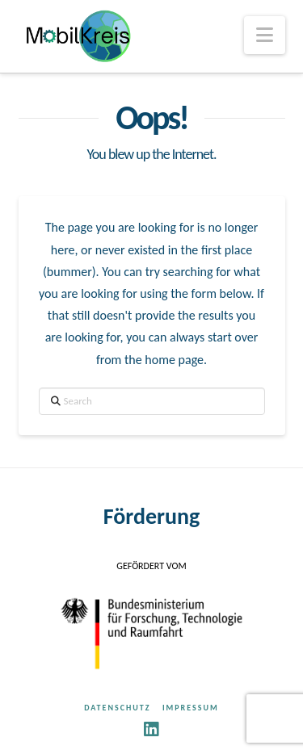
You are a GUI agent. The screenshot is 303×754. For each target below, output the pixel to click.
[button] (264, 35)
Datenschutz (117, 707)
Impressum (190, 707)
